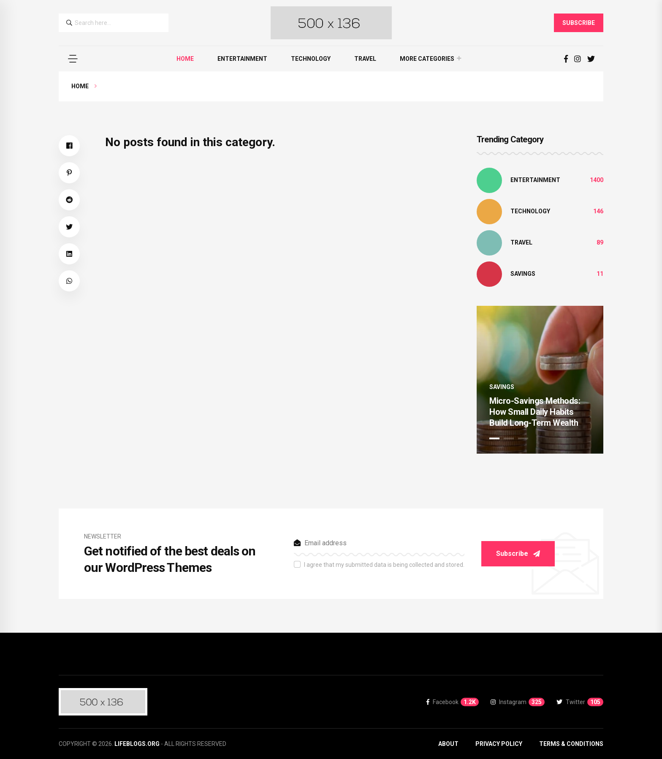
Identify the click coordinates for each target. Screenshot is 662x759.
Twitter (579, 702)
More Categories (427, 58)
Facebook (452, 702)
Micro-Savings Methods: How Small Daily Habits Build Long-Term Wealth (534, 412)
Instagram (518, 702)
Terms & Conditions (571, 743)
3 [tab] (523, 438)
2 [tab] (509, 438)
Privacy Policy (498, 743)
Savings (522, 273)
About (448, 743)
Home (185, 58)
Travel (365, 58)
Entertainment (242, 58)
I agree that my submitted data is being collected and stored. (384, 564)
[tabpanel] (540, 380)
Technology (311, 58)
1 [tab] (494, 438)
